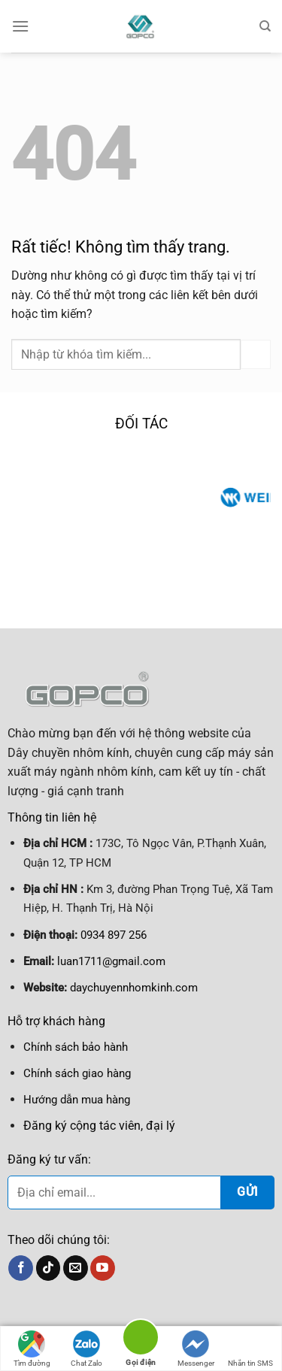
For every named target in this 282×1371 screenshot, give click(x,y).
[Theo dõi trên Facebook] (20, 1268)
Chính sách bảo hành (75, 1047)
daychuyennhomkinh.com (134, 987)
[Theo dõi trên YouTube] (102, 1268)
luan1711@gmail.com (111, 961)
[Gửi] (256, 354)
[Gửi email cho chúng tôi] (75, 1268)
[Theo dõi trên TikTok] (48, 1268)
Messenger (195, 1348)
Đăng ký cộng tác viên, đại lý (99, 1125)
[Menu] (20, 26)
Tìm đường (32, 1348)
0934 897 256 (113, 935)
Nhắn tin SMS (250, 1348)
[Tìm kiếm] (265, 26)
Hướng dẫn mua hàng (76, 1099)
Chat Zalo (86, 1348)
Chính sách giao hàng (77, 1073)
